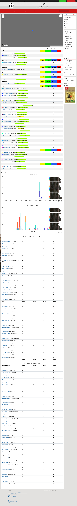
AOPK (9, 502)
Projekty (66, 52)
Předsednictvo (68, 50)
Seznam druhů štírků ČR (69, 80)
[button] (32, 30)
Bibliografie (14, 10)
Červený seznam (68, 67)
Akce (28, 10)
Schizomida (66, 27)
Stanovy (66, 54)
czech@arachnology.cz (12, 493)
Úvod (10, 10)
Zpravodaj (20, 10)
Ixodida (65, 21)
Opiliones (66, 23)
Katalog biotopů (68, 44)
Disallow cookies (71, 1)
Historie (66, 40)
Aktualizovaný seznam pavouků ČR (69, 61)
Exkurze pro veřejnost (69, 38)
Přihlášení (37, 10)
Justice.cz (9, 495)
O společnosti (67, 48)
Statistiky (19, 492)
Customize (54, 1)
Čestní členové (68, 36)
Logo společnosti (68, 46)
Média (32, 10)
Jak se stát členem (68, 42)
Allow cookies (62, 1)
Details (43, 1)
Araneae (66, 19)
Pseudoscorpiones (67, 25)
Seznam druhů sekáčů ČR (70, 74)
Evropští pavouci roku (69, 69)
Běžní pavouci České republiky (69, 64)
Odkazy (24, 10)
